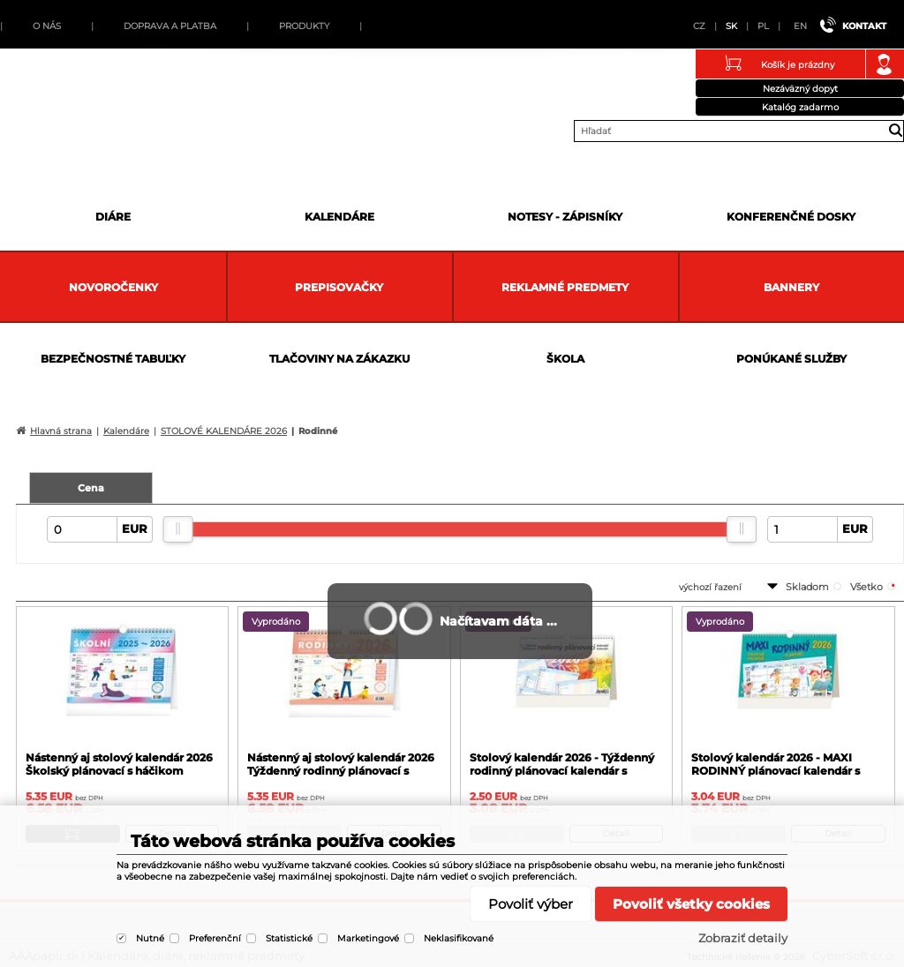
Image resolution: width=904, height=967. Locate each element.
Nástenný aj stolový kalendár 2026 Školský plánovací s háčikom (119, 764)
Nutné (150, 938)
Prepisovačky (339, 287)
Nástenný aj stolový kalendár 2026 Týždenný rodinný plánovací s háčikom (340, 771)
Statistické (289, 938)
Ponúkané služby (791, 358)
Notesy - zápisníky (565, 216)
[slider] (178, 529)
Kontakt (864, 26)
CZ (699, 26)
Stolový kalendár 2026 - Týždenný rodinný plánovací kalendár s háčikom (562, 771)
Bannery (791, 287)
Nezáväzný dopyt (800, 88)
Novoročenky (113, 287)
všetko (866, 587)
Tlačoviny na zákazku (339, 358)
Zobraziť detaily (742, 938)
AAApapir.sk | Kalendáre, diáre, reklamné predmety (36, 92)
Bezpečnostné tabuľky (113, 358)
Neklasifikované (458, 938)
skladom (807, 587)
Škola (565, 358)
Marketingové (368, 938)
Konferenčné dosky (791, 216)
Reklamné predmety (565, 287)
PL (763, 26)
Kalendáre (339, 216)
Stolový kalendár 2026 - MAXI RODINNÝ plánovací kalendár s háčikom (775, 771)
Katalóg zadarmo (800, 107)
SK (731, 26)
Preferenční (215, 938)
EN (800, 26)
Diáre (113, 216)
